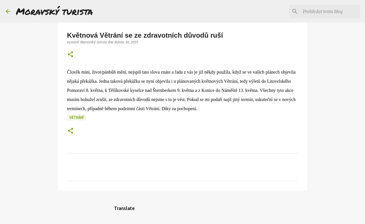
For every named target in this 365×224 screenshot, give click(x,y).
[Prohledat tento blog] (330, 11)
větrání (76, 117)
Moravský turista (54, 11)
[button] (70, 54)
